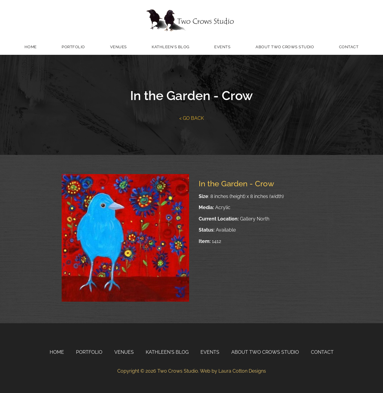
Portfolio (73, 47)
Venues (118, 47)
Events (222, 47)
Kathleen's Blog (170, 47)
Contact (349, 47)
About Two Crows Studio (285, 47)
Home (31, 47)
